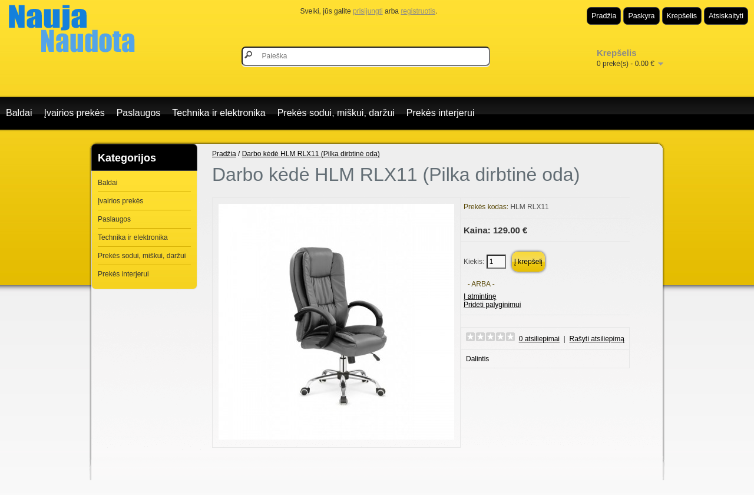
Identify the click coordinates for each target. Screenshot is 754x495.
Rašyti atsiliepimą (597, 339)
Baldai (19, 113)
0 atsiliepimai (539, 339)
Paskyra (641, 16)
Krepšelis (682, 16)
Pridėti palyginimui (492, 305)
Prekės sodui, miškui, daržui (336, 113)
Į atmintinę (480, 296)
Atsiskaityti (726, 16)
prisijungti (368, 11)
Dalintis (477, 359)
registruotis (418, 11)
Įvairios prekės (74, 113)
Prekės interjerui (440, 113)
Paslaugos (139, 113)
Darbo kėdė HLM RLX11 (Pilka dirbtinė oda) (311, 154)
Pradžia (603, 16)
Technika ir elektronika (218, 113)
